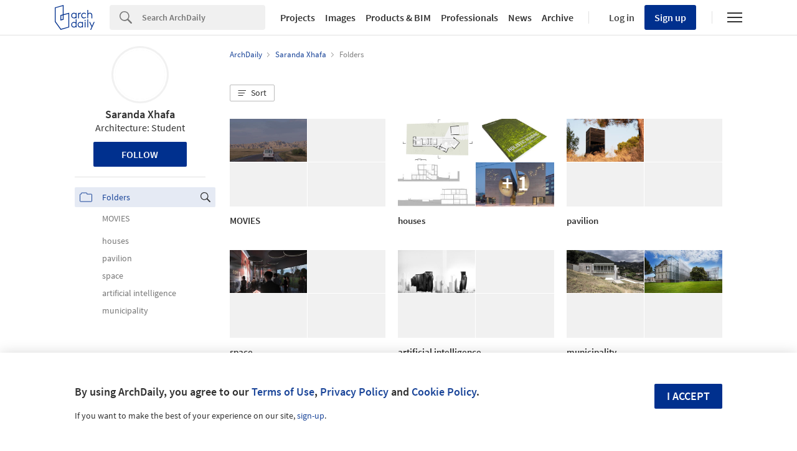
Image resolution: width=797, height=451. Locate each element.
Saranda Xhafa (140, 114)
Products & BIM (398, 17)
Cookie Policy (444, 391)
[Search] (203, 17)
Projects (297, 17)
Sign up (670, 17)
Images (340, 17)
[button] (252, 93)
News (520, 17)
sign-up (310, 415)
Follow (139, 154)
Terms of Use (283, 391)
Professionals (469, 17)
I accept (688, 396)
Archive (557, 17)
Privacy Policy (354, 391)
